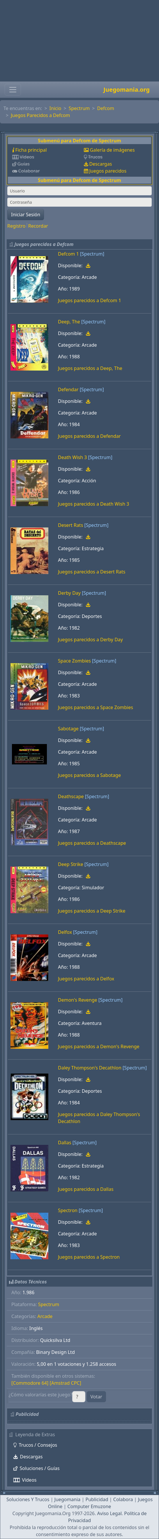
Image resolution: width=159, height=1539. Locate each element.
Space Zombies (74, 661)
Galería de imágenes (112, 150)
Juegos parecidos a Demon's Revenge (98, 1046)
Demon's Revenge (77, 1000)
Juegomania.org (126, 89)
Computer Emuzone (89, 1506)
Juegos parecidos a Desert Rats (91, 572)
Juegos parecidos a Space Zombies (95, 707)
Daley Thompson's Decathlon (89, 1068)
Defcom (105, 108)
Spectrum (79, 108)
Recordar (38, 226)
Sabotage (68, 728)
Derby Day (69, 593)
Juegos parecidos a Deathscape (92, 843)
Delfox (65, 932)
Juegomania (67, 1499)
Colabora (123, 1499)
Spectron (67, 1210)
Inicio (55, 108)
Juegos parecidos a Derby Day (90, 639)
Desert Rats (70, 525)
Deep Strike (70, 864)
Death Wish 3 (72, 457)
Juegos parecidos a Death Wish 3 (93, 504)
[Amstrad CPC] (65, 1383)
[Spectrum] (92, 254)
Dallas (64, 1142)
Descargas (100, 164)
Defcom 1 (68, 254)
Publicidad (96, 1499)
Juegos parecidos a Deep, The (90, 368)
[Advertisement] (79, 41)
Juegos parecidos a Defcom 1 (89, 300)
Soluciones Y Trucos (28, 1499)
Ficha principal (31, 150)
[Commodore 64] (29, 1383)
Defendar (68, 389)
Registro (16, 226)
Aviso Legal (109, 1513)
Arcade (44, 1316)
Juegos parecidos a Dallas (86, 1189)
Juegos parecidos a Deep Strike (92, 911)
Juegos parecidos (107, 171)
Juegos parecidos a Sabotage (89, 775)
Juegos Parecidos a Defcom (40, 115)
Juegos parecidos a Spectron (89, 1257)
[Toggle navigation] (13, 89)
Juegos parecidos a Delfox (86, 978)
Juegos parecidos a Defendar (89, 436)
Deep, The (69, 321)
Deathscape (71, 796)
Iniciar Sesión (25, 214)
